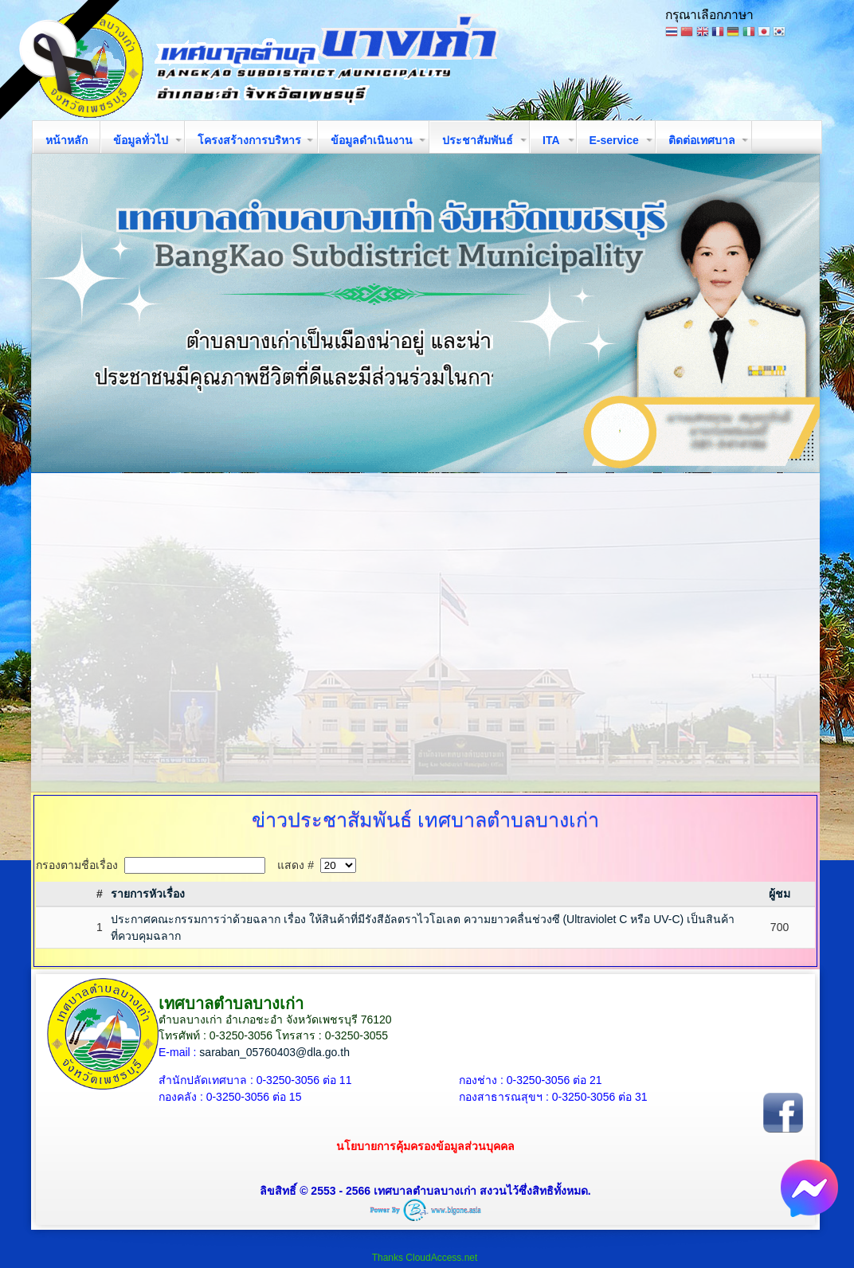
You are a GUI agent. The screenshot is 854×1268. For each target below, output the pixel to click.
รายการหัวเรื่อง (148, 893)
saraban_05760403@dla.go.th (274, 1052)
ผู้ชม (779, 893)
